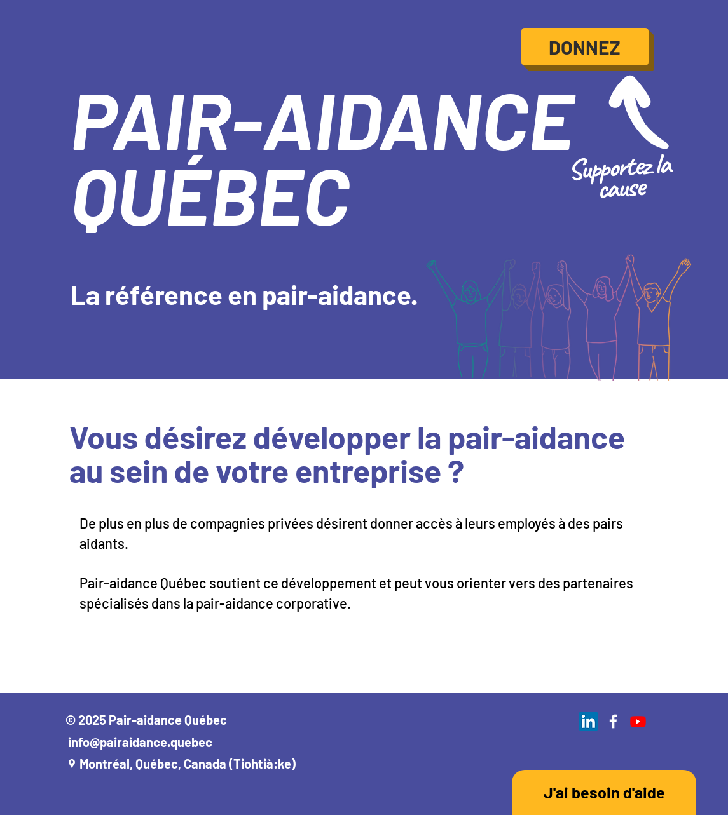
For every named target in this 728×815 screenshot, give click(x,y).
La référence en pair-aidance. (244, 294)
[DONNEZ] (585, 46)
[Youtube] (638, 721)
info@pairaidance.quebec (140, 742)
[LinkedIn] (588, 721)
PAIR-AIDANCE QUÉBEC (322, 156)
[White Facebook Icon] (613, 721)
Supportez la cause (618, 176)
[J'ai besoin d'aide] (604, 792)
